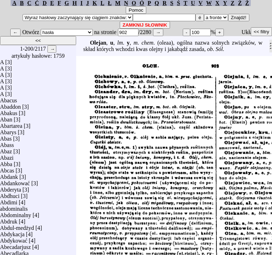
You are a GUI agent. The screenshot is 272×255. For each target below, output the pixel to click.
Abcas (7, 169)
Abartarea (11, 124)
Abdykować (13, 239)
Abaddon (10, 105)
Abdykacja (12, 233)
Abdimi (8, 201)
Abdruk (8, 220)
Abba (6, 162)
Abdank (9, 175)
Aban (6, 118)
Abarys (8, 131)
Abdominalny (15, 213)
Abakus (8, 111)
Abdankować (15, 181)
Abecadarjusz (15, 245)
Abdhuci (9, 194)
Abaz (6, 150)
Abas (6, 137)
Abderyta (10, 188)
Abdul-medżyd (17, 226)
